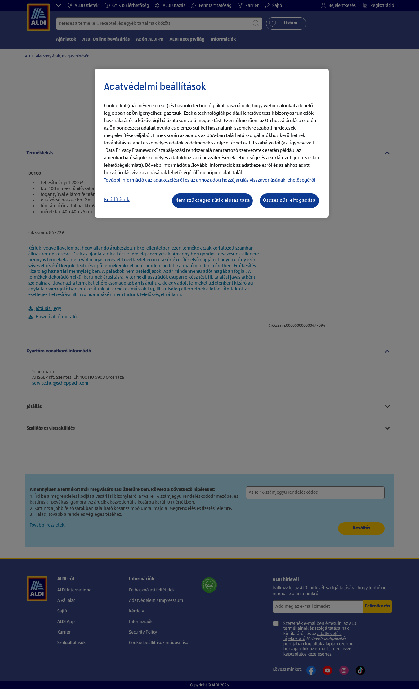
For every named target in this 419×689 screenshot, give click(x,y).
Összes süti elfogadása (289, 200)
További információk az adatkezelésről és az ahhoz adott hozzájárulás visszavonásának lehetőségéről (209, 180)
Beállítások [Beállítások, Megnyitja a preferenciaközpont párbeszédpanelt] (117, 199)
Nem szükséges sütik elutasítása (212, 200)
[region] (212, 143)
